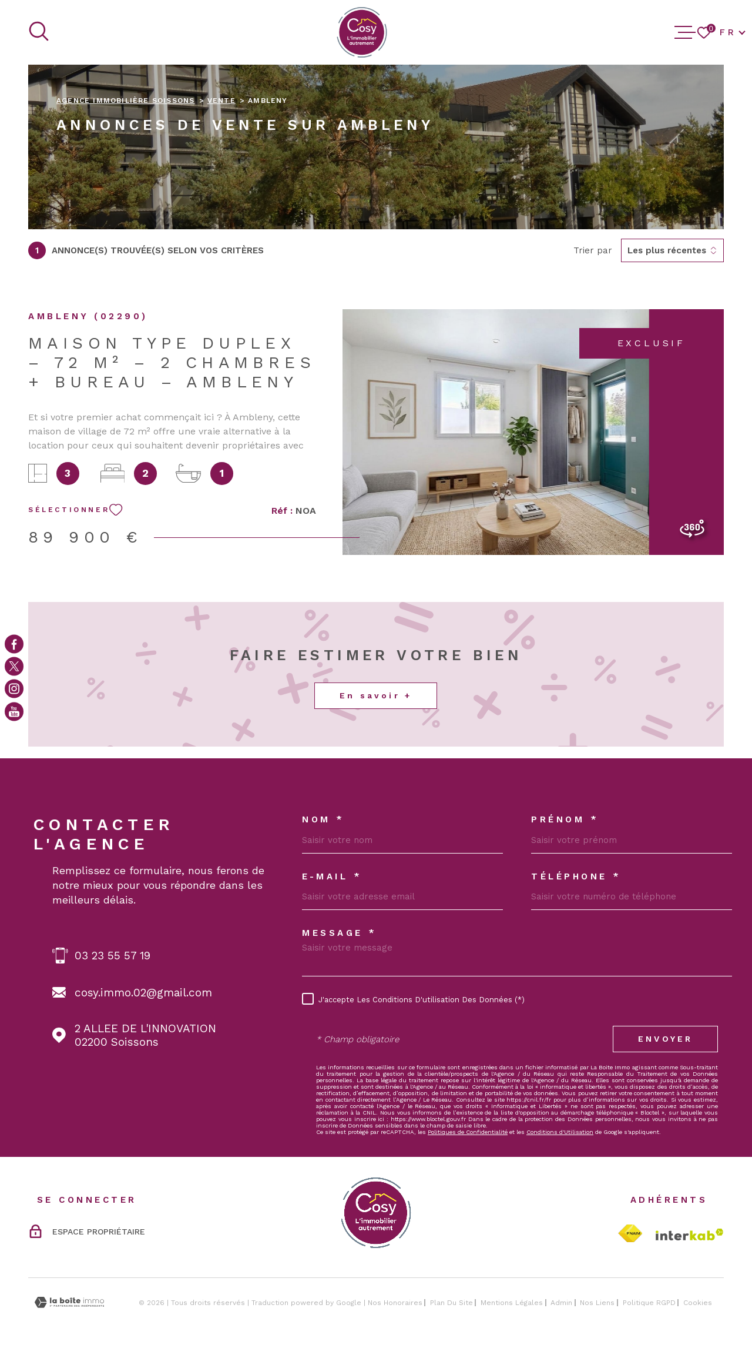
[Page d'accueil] (361, 32)
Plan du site (451, 1303)
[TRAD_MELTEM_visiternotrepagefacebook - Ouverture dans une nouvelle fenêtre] (14, 643)
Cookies (697, 1302)
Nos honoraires (395, 1303)
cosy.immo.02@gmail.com (143, 992)
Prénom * (565, 819)
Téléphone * (576, 876)
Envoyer (665, 1038)
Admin (561, 1303)
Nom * (323, 819)
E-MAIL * (332, 876)
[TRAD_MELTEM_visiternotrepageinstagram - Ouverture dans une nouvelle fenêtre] (14, 689)
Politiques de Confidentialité (468, 1132)
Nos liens (597, 1303)
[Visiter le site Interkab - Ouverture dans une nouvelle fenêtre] (690, 1234)
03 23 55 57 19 (112, 955)
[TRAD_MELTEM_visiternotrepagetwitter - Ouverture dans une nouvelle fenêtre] (14, 666)
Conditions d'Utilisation (559, 1132)
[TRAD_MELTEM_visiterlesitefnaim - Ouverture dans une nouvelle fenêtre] (630, 1233)
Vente (221, 100)
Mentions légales (512, 1303)
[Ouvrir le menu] (685, 32)
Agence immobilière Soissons (125, 100)
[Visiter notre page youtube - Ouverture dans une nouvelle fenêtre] (14, 711)
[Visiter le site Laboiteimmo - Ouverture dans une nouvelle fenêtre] (69, 1302)
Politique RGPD (649, 1303)
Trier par (592, 250)
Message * (339, 933)
